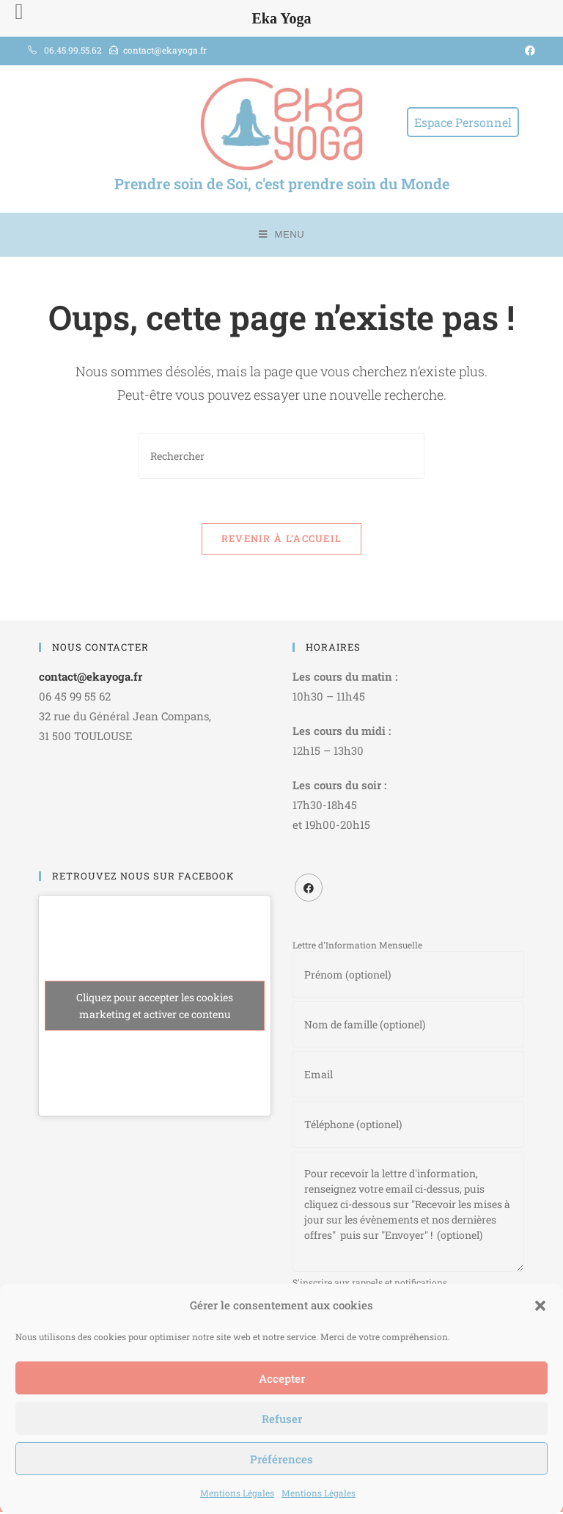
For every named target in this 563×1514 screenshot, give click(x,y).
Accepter (282, 1378)
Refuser (282, 1418)
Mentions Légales (237, 1493)
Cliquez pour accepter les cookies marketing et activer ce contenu (154, 1005)
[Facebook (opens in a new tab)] (527, 50)
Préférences (281, 1459)
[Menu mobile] (282, 235)
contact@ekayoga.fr (90, 676)
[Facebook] (309, 888)
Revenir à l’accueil (281, 538)
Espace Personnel (463, 122)
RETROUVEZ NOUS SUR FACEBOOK (143, 875)
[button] (540, 1305)
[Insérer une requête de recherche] (281, 456)
